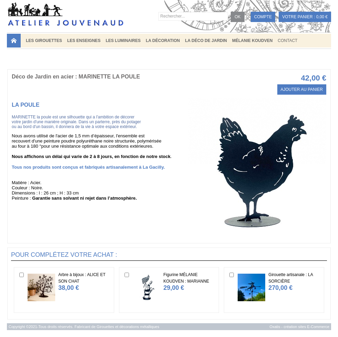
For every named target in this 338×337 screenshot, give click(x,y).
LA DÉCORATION (163, 40)
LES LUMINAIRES (123, 40)
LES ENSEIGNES (84, 40)
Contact (287, 40)
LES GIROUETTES (44, 40)
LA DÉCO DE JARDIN (206, 40)
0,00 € (322, 16)
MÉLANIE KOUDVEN (252, 40)
